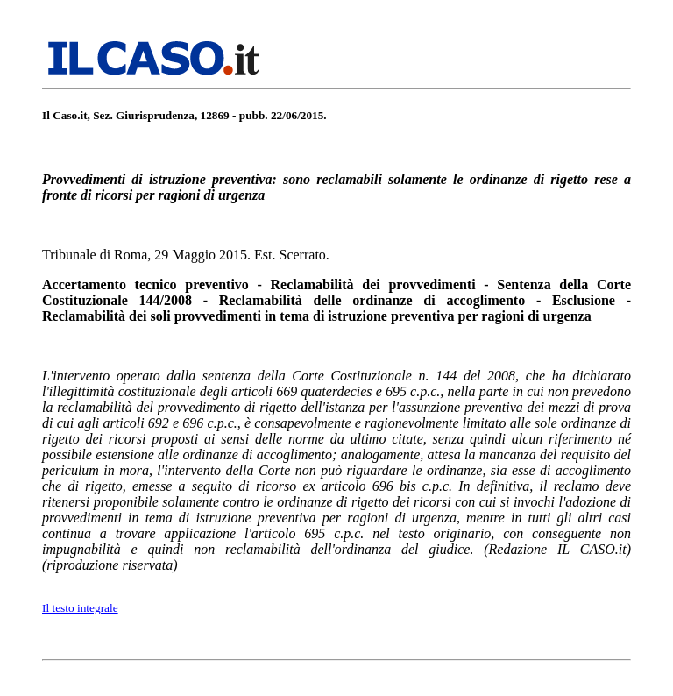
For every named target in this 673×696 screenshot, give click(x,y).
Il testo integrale (80, 607)
